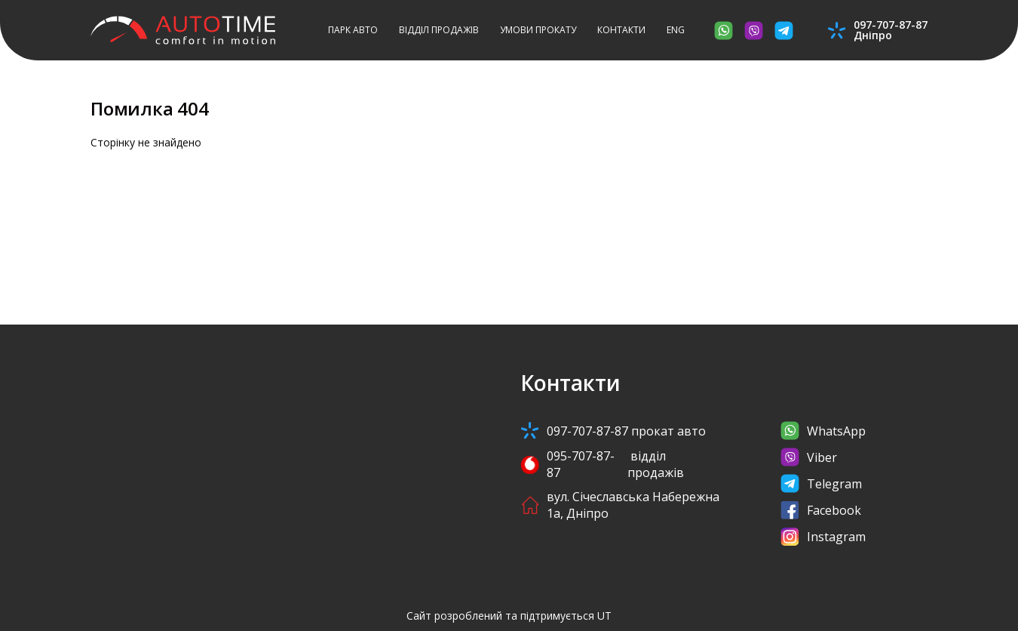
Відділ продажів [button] (439, 29)
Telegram (821, 483)
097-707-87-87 (613, 430)
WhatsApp (823, 430)
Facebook (820, 509)
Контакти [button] (621, 29)
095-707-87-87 (622, 464)
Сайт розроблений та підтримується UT (509, 615)
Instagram (823, 536)
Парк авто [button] (353, 29)
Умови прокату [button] (538, 29)
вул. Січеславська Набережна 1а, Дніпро (619, 505)
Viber (808, 457)
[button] (675, 30)
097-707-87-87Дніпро (891, 30)
